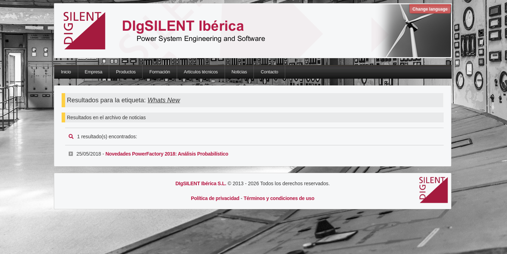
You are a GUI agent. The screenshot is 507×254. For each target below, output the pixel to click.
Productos (126, 71)
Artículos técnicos (201, 71)
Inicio (66, 71)
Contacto (269, 71)
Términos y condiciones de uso (279, 198)
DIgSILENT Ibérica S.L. (200, 183)
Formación (159, 71)
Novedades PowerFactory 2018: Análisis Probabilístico (166, 154)
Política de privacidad (215, 198)
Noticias (239, 71)
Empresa (93, 71)
